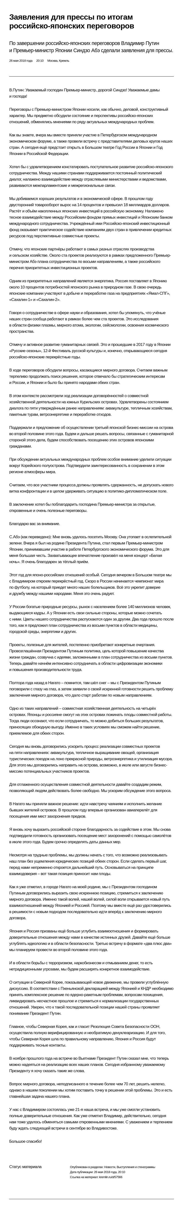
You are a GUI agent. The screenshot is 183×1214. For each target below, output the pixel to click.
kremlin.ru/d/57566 (110, 1177)
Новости (109, 1167)
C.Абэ (14, 537)
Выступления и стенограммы (136, 1167)
